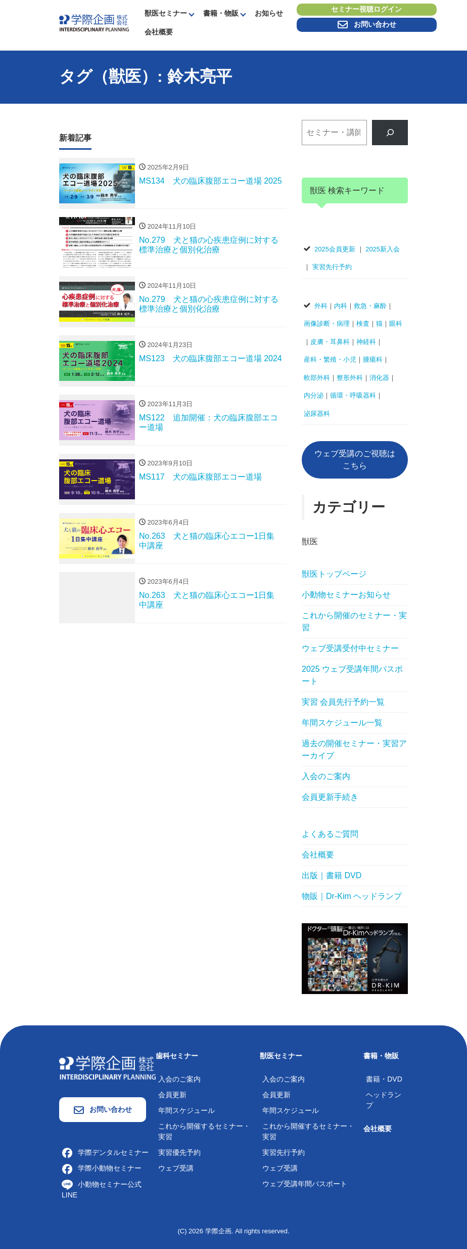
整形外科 (350, 377)
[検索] (390, 132)
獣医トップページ (334, 574)
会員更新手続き (330, 797)
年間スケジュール (186, 1110)
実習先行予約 (332, 267)
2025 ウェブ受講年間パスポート (352, 675)
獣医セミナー (166, 13)
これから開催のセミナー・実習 (354, 621)
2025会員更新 (334, 249)
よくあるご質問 (330, 834)
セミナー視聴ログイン (366, 10)
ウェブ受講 (176, 1168)
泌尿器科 (317, 413)
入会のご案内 (326, 776)
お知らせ (269, 13)
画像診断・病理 (327, 323)
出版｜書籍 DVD (331, 875)
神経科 (366, 342)
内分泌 (313, 395)
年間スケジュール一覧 (342, 722)
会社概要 (159, 32)
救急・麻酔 (370, 306)
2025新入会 (382, 249)
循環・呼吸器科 (353, 395)
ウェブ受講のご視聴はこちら (354, 459)
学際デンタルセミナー (105, 1152)
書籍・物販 (221, 13)
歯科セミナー (177, 1056)
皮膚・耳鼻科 (330, 342)
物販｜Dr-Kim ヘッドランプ (352, 896)
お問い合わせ (366, 24)
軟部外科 (317, 377)
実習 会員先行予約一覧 (343, 702)
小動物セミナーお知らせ (346, 594)
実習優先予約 (179, 1152)
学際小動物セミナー (102, 1168)
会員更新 (172, 1095)
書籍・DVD (384, 1079)
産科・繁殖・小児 (330, 359)
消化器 (379, 377)
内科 (340, 306)
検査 (362, 323)
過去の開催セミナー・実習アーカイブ (354, 749)
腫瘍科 (373, 359)
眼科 (395, 323)
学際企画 (218, 1231)
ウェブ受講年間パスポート (304, 1184)
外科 (321, 306)
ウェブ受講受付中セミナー (350, 648)
